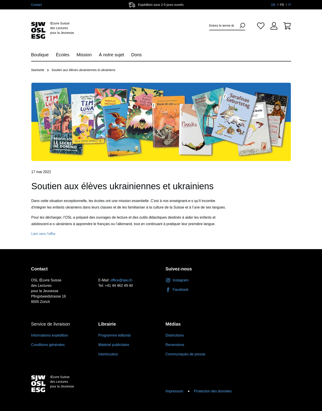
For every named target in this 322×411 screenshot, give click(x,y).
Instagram (177, 280)
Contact (36, 5)
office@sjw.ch (121, 280)
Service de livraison (50, 324)
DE (274, 5)
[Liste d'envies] (260, 25)
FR (282, 5)
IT (289, 5)
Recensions (175, 345)
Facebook (177, 289)
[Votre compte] (274, 25)
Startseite (37, 70)
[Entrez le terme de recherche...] (223, 25)
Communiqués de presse (185, 354)
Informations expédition (49, 335)
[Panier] (287, 25)
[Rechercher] (240, 25)
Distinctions (175, 335)
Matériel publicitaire (113, 345)
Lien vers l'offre (43, 234)
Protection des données (213, 391)
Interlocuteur (108, 354)
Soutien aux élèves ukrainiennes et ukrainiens (83, 70)
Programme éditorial (114, 335)
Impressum (174, 391)
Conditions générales (48, 345)
